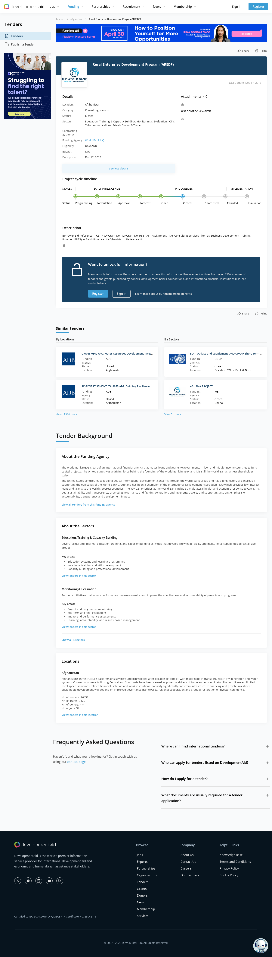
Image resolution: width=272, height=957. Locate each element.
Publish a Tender (20, 44)
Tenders (14, 36)
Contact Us (188, 862)
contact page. (76, 762)
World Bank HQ (94, 140)
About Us (187, 855)
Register (258, 7)
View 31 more (172, 414)
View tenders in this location (80, 715)
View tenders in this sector (79, 575)
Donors (142, 895)
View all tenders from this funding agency (88, 504)
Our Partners (190, 875)
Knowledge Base (231, 855)
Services (143, 916)
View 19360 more (66, 414)
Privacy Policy (229, 868)
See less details (118, 168)
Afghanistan (76, 19)
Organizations (147, 875)
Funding (73, 7)
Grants (142, 889)
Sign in (236, 7)
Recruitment (131, 7)
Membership (183, 7)
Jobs (52, 7)
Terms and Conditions (235, 862)
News (157, 7)
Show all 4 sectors (73, 640)
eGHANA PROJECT (201, 386)
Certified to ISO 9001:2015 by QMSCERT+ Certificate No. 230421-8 (55, 916)
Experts (142, 862)
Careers (186, 868)
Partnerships (101, 7)
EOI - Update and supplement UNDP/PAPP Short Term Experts (230, 353)
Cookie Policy (229, 875)
